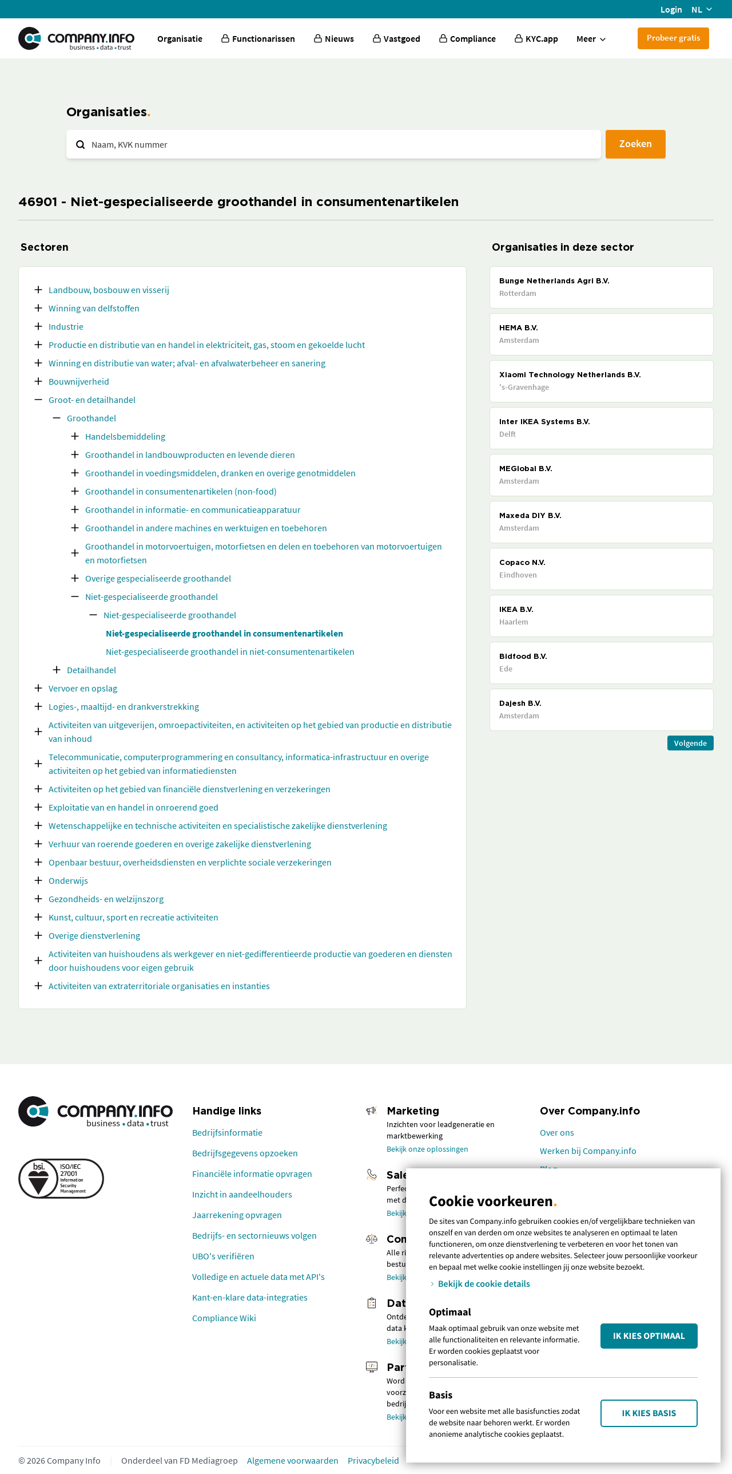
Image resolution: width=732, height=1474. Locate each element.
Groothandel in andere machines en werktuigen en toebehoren (206, 528)
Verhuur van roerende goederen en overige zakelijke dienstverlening (180, 843)
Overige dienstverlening (94, 935)
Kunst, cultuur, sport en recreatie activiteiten (133, 917)
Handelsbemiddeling (125, 436)
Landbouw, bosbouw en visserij (109, 289)
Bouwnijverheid (79, 381)
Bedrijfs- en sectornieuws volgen (254, 1235)
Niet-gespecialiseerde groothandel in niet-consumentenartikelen (230, 651)
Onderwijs (68, 880)
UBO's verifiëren (223, 1256)
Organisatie (179, 38)
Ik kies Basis (649, 1413)
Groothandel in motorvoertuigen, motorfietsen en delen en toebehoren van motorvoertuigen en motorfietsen (263, 553)
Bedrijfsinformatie (227, 1132)
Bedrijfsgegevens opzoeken (245, 1153)
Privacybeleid (373, 1460)
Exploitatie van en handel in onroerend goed (133, 807)
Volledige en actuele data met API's (258, 1276)
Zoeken (635, 143)
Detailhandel (91, 669)
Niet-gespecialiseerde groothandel (151, 596)
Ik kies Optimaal (649, 1336)
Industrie (66, 326)
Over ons (557, 1132)
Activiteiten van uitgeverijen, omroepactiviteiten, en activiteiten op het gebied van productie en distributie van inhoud (250, 731)
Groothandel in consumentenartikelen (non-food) (181, 491)
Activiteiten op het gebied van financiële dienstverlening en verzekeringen (190, 789)
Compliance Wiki (224, 1317)
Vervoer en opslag (83, 688)
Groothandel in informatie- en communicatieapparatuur (193, 509)
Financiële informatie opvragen (252, 1173)
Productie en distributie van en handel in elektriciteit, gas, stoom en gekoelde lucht (207, 344)
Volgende (690, 743)
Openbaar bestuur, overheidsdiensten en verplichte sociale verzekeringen (190, 862)
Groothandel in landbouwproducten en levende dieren (190, 454)
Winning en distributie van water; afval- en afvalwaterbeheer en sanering (187, 363)
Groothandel (91, 418)
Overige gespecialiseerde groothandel (158, 578)
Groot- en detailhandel (92, 399)
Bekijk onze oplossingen (427, 1149)
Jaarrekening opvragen (237, 1214)
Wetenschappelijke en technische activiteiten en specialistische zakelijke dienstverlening (218, 825)
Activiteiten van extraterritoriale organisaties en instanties (159, 985)
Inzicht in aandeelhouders (242, 1194)
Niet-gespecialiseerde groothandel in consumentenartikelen (224, 633)
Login (671, 9)
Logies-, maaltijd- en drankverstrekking (124, 706)
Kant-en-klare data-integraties (250, 1297)
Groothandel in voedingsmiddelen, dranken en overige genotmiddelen (220, 473)
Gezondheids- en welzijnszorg (106, 898)
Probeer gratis (673, 37)
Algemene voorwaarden (293, 1460)
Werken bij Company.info (588, 1150)
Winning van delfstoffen (94, 308)
